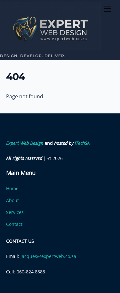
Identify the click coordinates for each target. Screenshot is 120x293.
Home (12, 188)
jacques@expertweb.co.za (48, 256)
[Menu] (107, 8)
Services (15, 212)
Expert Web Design (24, 143)
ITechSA (82, 143)
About (12, 200)
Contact (14, 224)
